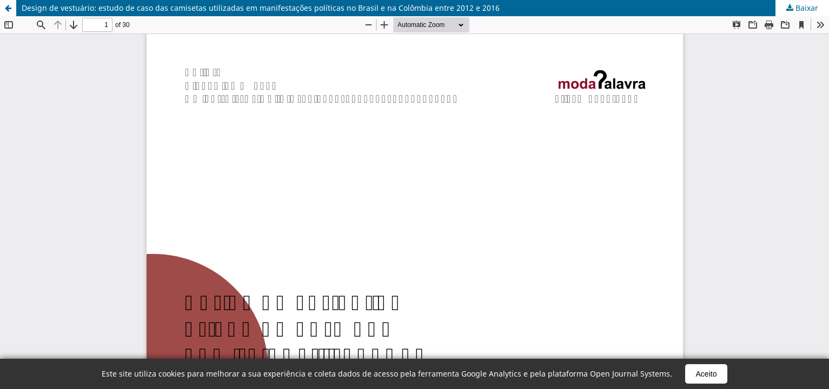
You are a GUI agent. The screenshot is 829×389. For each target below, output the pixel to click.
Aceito (706, 374)
